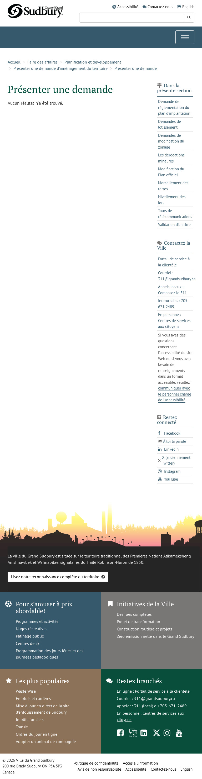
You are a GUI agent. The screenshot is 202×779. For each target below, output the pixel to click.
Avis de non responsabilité (99, 769)
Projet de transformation (138, 621)
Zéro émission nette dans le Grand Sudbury (155, 636)
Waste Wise (26, 691)
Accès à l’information (140, 763)
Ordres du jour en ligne (36, 734)
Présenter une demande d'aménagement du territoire (60, 68)
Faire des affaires (42, 62)
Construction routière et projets (144, 628)
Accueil (14, 62)
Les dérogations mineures (171, 158)
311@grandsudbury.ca (154, 698)
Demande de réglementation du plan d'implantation (174, 107)
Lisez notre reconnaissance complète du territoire (55, 576)
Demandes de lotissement (169, 124)
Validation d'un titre (174, 224)
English (188, 6)
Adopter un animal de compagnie (46, 741)
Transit (22, 726)
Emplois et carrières (33, 698)
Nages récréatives (31, 628)
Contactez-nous (160, 6)
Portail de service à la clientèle (162, 691)
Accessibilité (127, 6)
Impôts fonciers (30, 719)
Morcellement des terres (173, 185)
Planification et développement (92, 62)
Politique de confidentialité (96, 763)
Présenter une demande (135, 68)
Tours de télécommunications (175, 213)
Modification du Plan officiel (171, 171)
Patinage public (30, 636)
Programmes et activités (37, 621)
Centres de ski (28, 643)
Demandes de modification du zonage (171, 141)
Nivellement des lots (171, 199)
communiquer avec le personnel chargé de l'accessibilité (174, 394)
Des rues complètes (134, 614)
